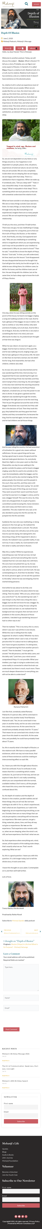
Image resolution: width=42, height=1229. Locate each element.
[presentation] (20, 1025)
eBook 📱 (34, 50)
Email (6, 1114)
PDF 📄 (21, 50)
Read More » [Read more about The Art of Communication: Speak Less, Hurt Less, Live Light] (6, 1077)
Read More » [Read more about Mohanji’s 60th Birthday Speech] (6, 1090)
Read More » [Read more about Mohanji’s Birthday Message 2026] (6, 1062)
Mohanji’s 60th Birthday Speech (15, 1083)
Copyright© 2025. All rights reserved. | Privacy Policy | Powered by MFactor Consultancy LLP (21, 1222)
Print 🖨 (8, 50)
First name (8, 1105)
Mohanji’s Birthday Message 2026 (15, 1056)
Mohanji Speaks (18, 922)
